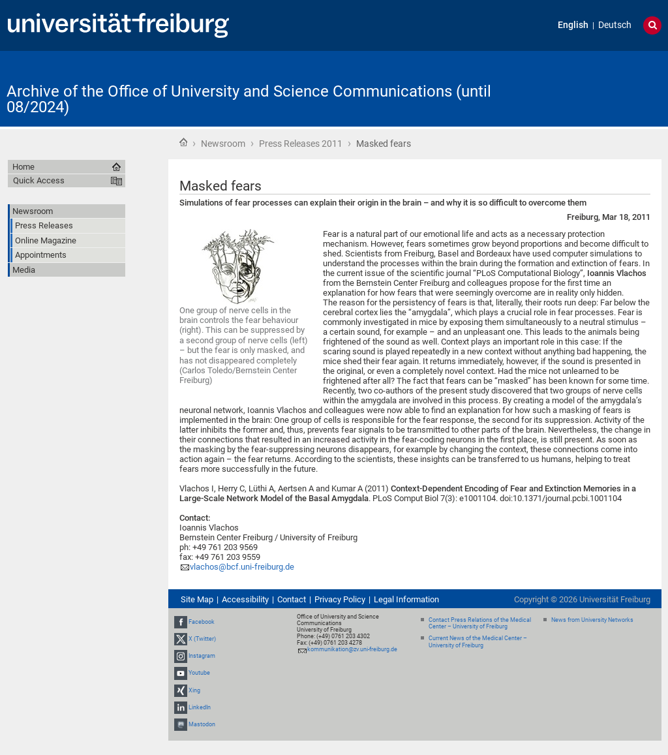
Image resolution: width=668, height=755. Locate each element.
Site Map (197, 599)
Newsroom (223, 143)
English (573, 25)
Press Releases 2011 (300, 143)
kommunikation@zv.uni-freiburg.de (352, 649)
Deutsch (614, 25)
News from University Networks (592, 620)
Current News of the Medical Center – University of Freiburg (478, 642)
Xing (194, 690)
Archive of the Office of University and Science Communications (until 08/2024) (249, 99)
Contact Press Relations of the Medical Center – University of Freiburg (480, 623)
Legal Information (406, 599)
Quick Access (39, 180)
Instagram (202, 656)
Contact (291, 599)
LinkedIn (200, 707)
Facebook (202, 622)
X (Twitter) (202, 639)
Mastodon (202, 724)
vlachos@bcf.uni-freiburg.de (243, 567)
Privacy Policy (339, 599)
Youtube (199, 673)
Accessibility (245, 599)
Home (183, 142)
